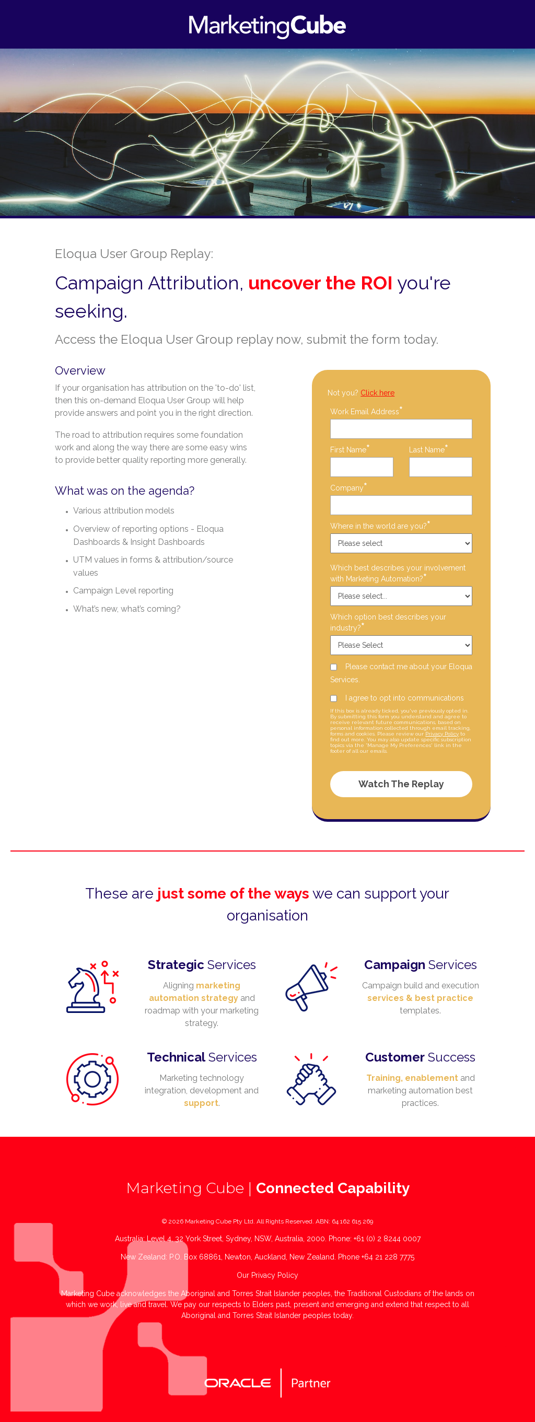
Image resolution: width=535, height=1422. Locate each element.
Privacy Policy (442, 734)
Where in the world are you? (380, 525)
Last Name (428, 449)
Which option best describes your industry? (388, 623)
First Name (350, 449)
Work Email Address (366, 411)
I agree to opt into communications (404, 698)
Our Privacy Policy (267, 1275)
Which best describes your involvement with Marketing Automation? (398, 574)
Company (348, 487)
